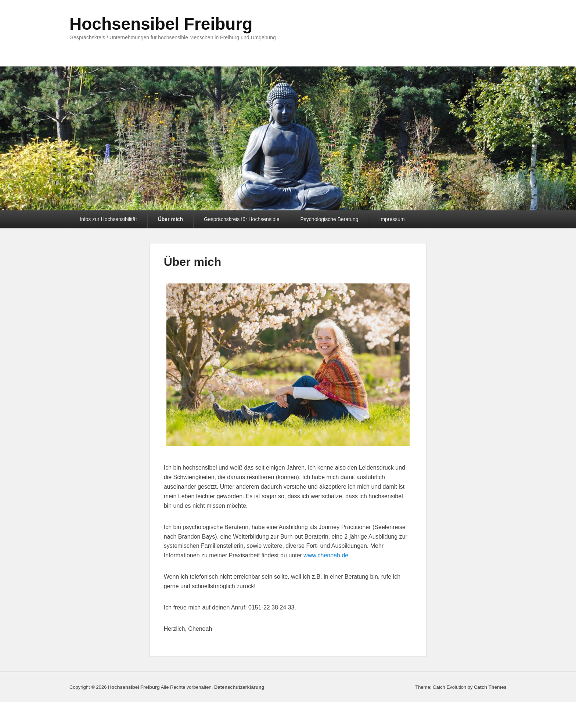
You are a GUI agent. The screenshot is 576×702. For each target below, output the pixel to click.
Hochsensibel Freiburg (160, 23)
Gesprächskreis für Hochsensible (241, 219)
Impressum (392, 219)
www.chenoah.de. (326, 555)
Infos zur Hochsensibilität (108, 219)
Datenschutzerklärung (239, 687)
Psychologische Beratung (329, 219)
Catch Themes (490, 687)
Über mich (170, 219)
